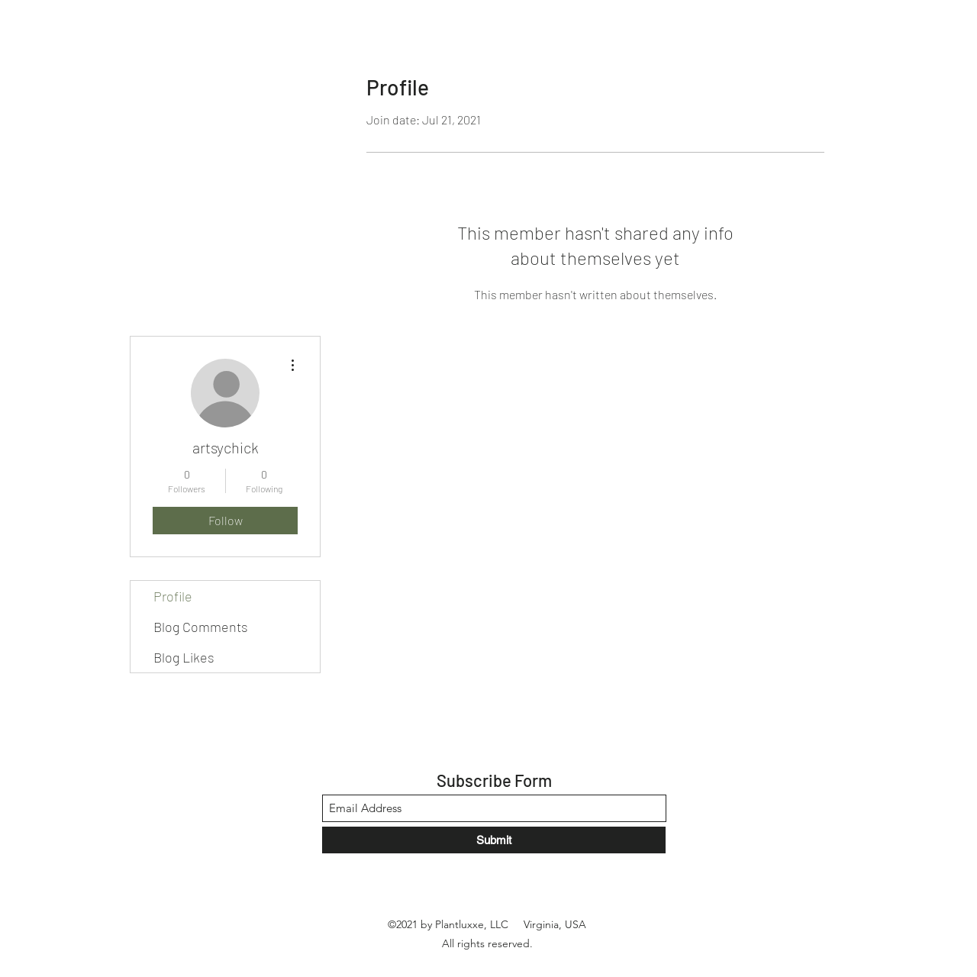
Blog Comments (200, 626)
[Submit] (494, 840)
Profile (172, 596)
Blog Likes (183, 657)
